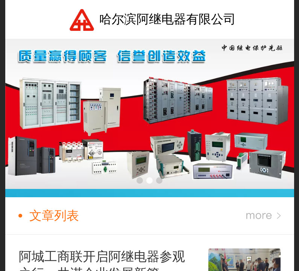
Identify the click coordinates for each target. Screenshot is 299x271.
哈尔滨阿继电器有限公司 (167, 19)
